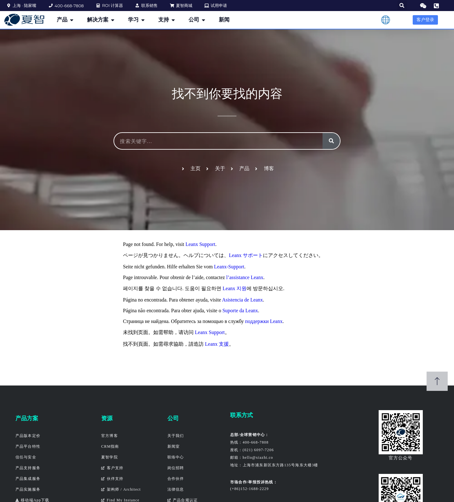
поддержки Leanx (263, 321)
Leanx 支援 (217, 344)
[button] (402, 5)
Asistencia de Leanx (242, 299)
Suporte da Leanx (240, 310)
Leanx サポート (246, 255)
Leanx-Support (229, 266)
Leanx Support (200, 244)
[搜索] (331, 141)
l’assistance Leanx (244, 277)
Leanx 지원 (235, 288)
